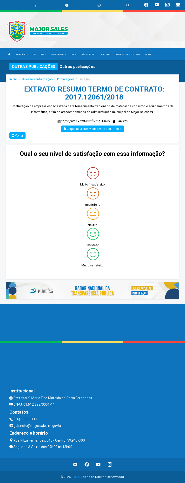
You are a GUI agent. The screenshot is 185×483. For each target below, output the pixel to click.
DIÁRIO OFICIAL (88, 54)
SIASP (76, 477)
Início (13, 79)
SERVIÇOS (105, 54)
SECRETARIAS (58, 54)
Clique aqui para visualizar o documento (92, 129)
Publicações (65, 79)
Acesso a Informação (37, 79)
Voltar (17, 135)
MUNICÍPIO (21, 54)
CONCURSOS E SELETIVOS (127, 54)
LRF (73, 54)
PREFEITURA (39, 54)
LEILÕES (149, 54)
